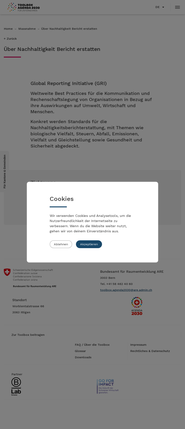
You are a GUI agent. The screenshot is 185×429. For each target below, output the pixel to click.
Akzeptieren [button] (89, 244)
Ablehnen (61, 244)
